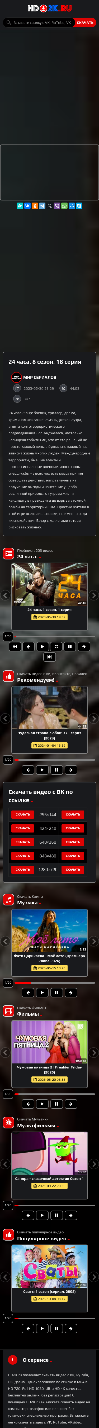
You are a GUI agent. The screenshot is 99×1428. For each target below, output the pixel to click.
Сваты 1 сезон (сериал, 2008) (49, 1291)
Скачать (85, 22)
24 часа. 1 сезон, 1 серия (49, 609)
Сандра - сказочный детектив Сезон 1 (49, 1178)
